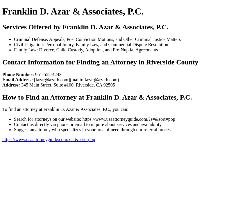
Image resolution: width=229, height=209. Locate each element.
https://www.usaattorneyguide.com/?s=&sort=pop (48, 139)
